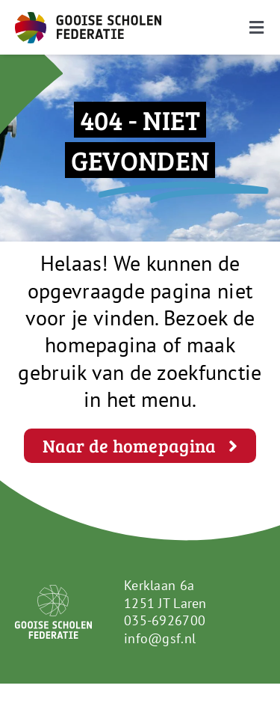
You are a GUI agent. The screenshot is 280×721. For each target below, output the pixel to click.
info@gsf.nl (160, 638)
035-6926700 (164, 620)
